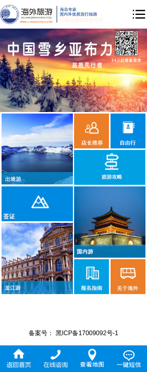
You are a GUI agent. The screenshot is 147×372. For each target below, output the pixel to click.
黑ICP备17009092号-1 (87, 333)
